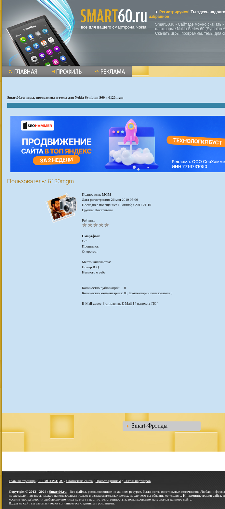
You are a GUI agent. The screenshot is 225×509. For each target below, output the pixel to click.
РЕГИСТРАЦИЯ (50, 481)
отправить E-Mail (118, 303)
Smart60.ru (58, 491)
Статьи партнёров (137, 481)
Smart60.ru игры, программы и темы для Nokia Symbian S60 (56, 97)
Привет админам (108, 481)
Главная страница (22, 481)
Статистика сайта (79, 481)
